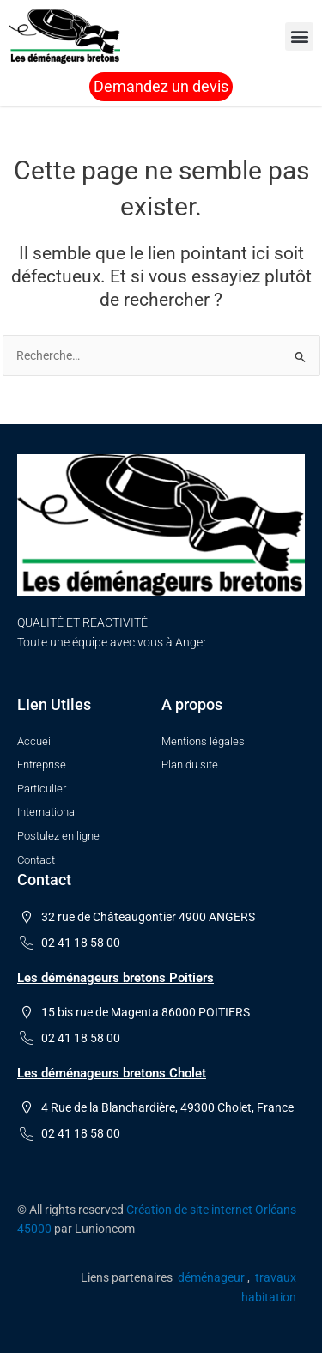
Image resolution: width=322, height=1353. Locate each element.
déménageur (211, 1277)
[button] (299, 36)
